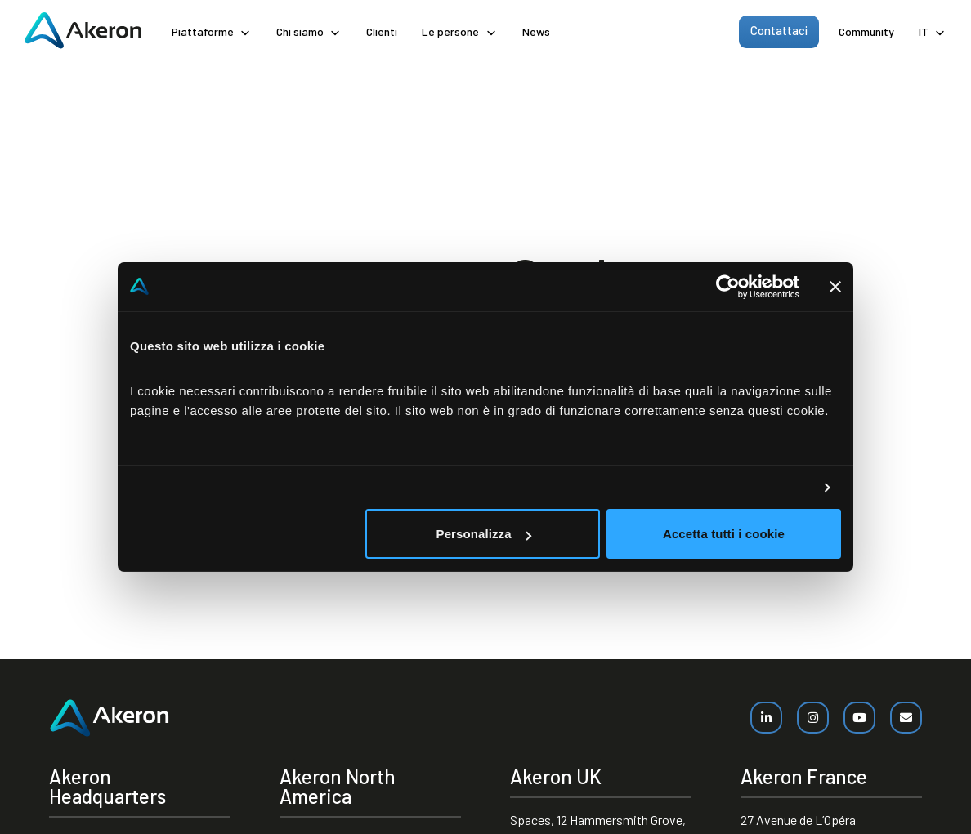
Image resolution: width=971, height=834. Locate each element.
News (536, 31)
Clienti (381, 31)
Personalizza (483, 534)
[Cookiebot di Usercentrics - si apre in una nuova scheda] (727, 286)
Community (866, 31)
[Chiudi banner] (835, 286)
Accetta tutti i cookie (724, 534)
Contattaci (779, 31)
